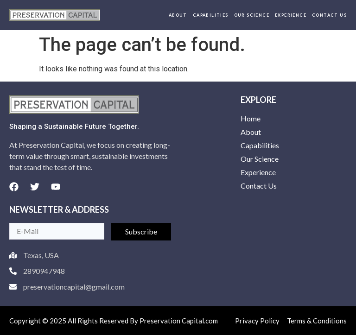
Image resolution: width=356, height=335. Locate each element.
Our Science (251, 15)
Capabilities (211, 15)
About (178, 15)
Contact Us (329, 15)
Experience (290, 15)
